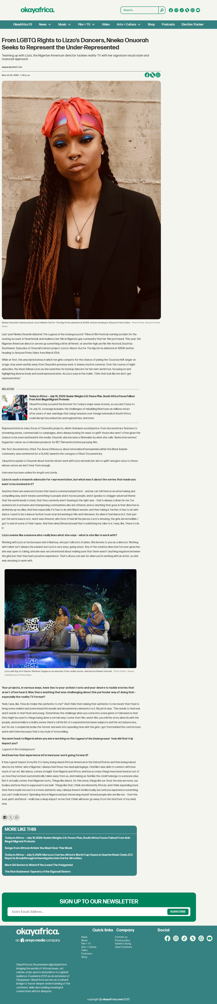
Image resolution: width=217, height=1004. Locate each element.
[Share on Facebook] (147, 75)
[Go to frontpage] (37, 10)
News (42, 24)
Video (106, 24)
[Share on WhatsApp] (158, 75)
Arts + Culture (126, 24)
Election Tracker (193, 24)
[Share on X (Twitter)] (152, 75)
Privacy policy (122, 940)
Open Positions (123, 947)
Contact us (121, 937)
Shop (151, 24)
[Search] (161, 10)
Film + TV (84, 24)
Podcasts (168, 24)
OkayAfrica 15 (22, 24)
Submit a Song (123, 943)
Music (62, 24)
